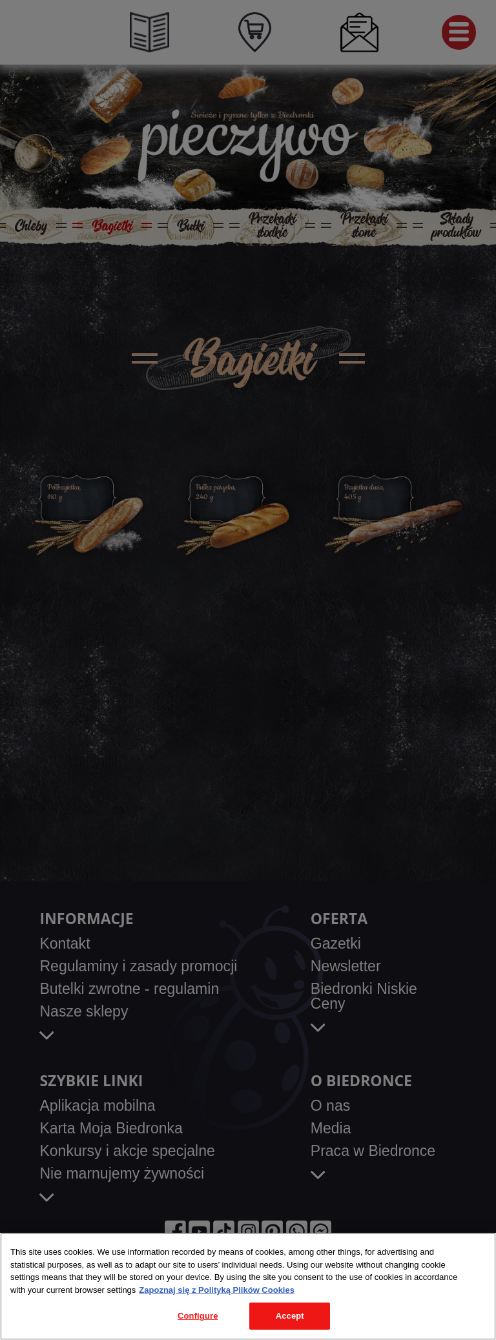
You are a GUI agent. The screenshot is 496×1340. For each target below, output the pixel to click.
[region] (248, 1286)
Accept (290, 1316)
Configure (198, 1316)
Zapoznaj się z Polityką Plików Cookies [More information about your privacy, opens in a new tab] (216, 1290)
